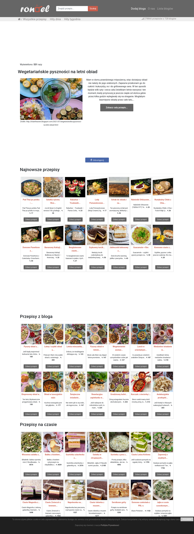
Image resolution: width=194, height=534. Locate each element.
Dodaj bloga (138, 8)
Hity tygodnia (72, 19)
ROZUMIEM (187, 519)
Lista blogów (165, 8)
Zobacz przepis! (31, 219)
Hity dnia (55, 19)
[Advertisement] (97, 43)
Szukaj (93, 8)
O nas (151, 8)
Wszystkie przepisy (35, 19)
